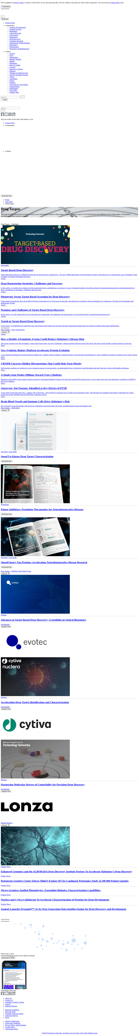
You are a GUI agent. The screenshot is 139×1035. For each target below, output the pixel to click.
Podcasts (12, 71)
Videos (11, 77)
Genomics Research (16, 41)
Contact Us (9, 1000)
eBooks (12, 61)
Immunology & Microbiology (19, 43)
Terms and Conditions (12, 1023)
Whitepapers (13, 88)
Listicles (12, 67)
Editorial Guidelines (12, 1010)
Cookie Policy (115, 3)
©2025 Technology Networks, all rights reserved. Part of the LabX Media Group (69, 1033)
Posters (11, 81)
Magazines (13, 63)
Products (12, 83)
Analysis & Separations (17, 27)
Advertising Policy (11, 1029)
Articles (12, 53)
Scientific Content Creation (14, 1002)
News (11, 55)
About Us (8, 998)
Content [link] (9, 52)
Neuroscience (14, 47)
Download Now (6, 461)
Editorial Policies (11, 1006)
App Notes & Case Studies (18, 85)
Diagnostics (13, 37)
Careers (7, 1004)
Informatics (13, 45)
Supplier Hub (14, 92)
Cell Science (13, 35)
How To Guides (14, 65)
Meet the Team (10, 1012)
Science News (10, 23)
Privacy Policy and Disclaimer (15, 1025)
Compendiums (14, 86)
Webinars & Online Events (18, 73)
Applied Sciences (15, 29)
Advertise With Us (11, 1016)
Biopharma (13, 31)
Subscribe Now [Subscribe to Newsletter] (6, 196)
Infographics (13, 57)
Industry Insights (15, 59)
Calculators (13, 79)
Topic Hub (13, 90)
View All (5, 332)
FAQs (7, 1017)
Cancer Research (15, 33)
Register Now (6, 626)
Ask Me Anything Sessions (18, 75)
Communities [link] (11, 25)
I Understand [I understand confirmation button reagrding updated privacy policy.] (6, 6)
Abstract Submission (12, 1021)
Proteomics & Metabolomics (19, 49)
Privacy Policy (19, 3)
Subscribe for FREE (8, 958)
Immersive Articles (16, 69)
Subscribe (5, 19)
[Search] (2, 16)
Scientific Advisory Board (14, 1014)
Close (4, 100)
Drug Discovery (15, 39)
